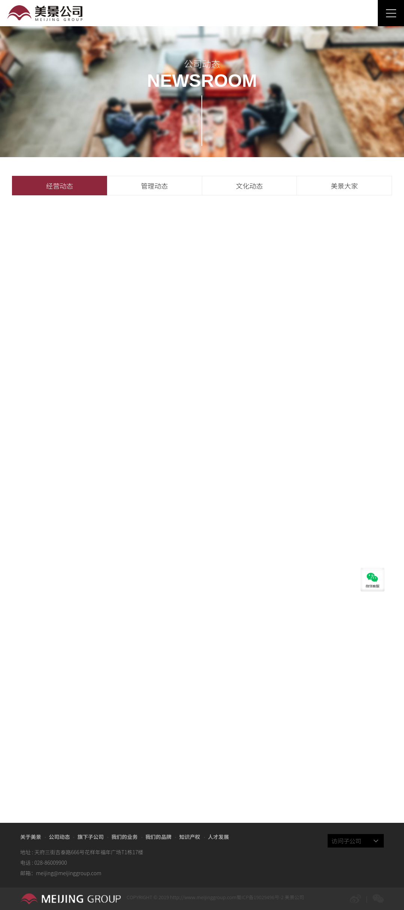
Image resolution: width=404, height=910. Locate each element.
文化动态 (249, 185)
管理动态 (154, 185)
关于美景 (30, 836)
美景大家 (344, 185)
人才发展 (218, 836)
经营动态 (59, 185)
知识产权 (189, 836)
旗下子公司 (91, 836)
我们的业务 (125, 836)
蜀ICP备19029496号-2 (260, 897)
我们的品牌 (158, 836)
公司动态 (59, 836)
